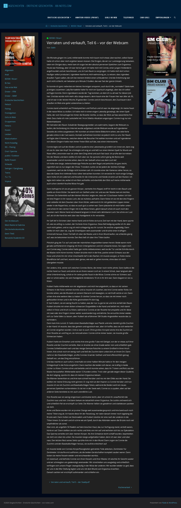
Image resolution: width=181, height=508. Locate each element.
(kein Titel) (9, 233)
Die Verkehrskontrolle (14, 229)
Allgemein (9, 70)
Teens (7, 172)
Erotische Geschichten (59, 26)
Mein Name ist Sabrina (15, 225)
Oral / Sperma (11, 151)
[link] (174, 17)
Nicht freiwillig (11, 143)
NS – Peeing (10, 147)
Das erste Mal (11, 87)
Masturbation (11, 138)
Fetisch (8, 104)
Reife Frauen (10, 160)
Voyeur (8, 181)
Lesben (8, 134)
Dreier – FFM (10, 91)
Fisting (8, 108)
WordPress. (173, 503)
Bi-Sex (7, 83)
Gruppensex (10, 121)
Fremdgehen (10, 113)
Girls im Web (10, 117)
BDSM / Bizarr (76, 26)
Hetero (8, 125)
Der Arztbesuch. (12, 221)
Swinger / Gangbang (14, 168)
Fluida (163, 503)
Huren (7, 130)
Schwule (8, 164)
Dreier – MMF (11, 96)
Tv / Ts (8, 177)
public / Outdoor (12, 155)
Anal (7, 74)
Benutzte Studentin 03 (14, 238)
